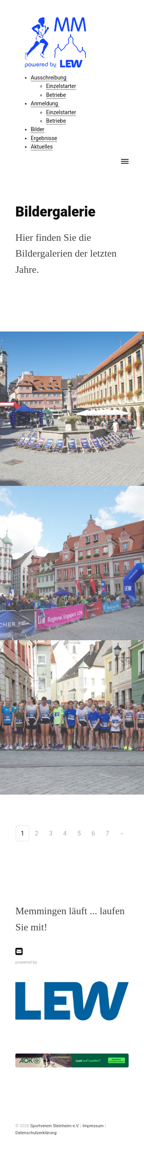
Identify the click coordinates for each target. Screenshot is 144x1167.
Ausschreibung (49, 77)
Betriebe (56, 95)
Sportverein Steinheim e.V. (54, 1125)
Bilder (38, 129)
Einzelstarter (61, 86)
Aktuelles (42, 147)
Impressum (93, 1125)
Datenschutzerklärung (35, 1132)
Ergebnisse (44, 138)
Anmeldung (45, 103)
